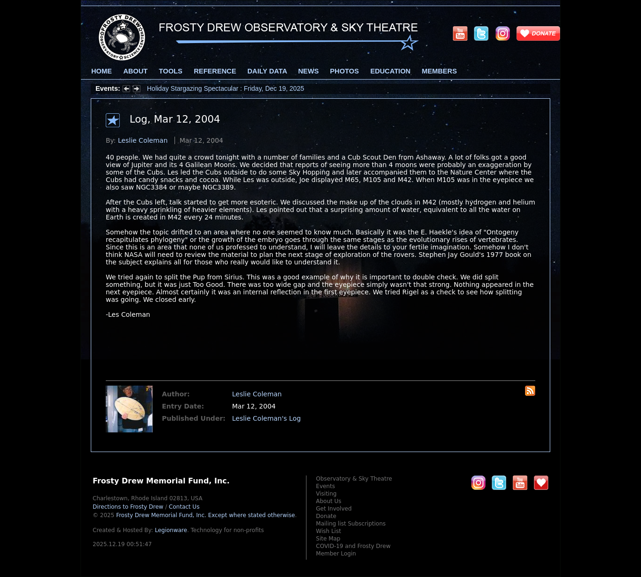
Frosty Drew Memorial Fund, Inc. (205, 515)
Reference (215, 71)
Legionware (171, 530)
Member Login (336, 553)
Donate (326, 516)
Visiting (326, 493)
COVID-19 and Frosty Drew (353, 546)
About (135, 71)
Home (101, 71)
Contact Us (184, 507)
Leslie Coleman (143, 140)
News (308, 71)
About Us (328, 501)
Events (325, 486)
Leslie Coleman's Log (266, 418)
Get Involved (333, 508)
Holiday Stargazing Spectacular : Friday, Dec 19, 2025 (225, 88)
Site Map (328, 538)
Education (390, 71)
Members (439, 71)
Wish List (328, 531)
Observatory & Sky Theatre (354, 478)
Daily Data (267, 71)
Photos (344, 71)
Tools (170, 71)
